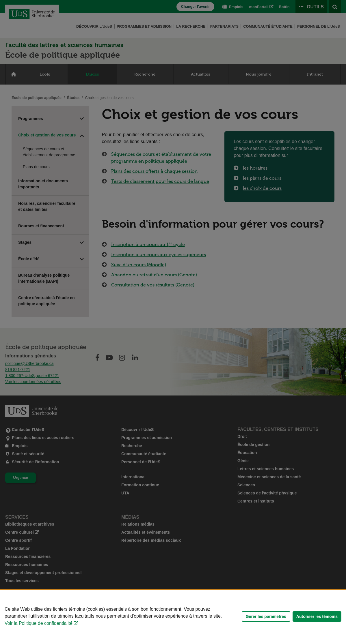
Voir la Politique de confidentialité (38, 623)
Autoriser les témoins (317, 616)
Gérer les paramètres (266, 616)
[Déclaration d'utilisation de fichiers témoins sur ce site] (173, 616)
